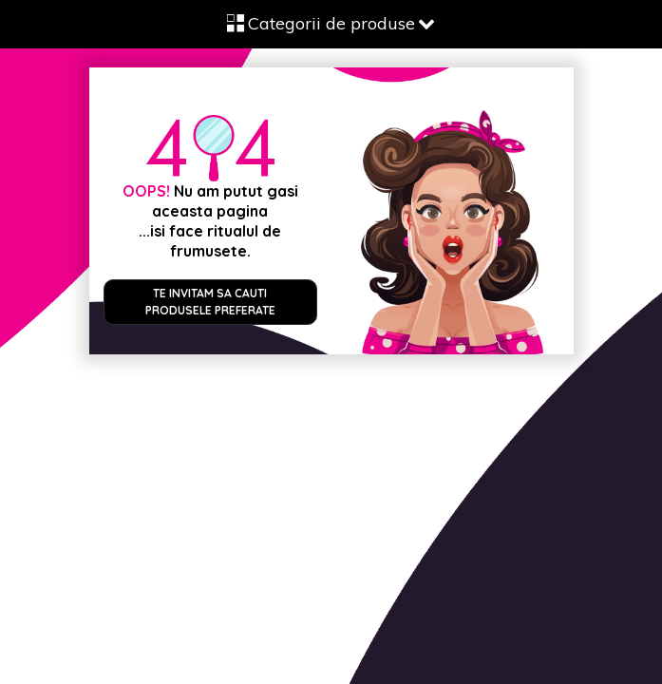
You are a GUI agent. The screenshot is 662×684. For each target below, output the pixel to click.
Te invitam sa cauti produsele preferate (210, 301)
